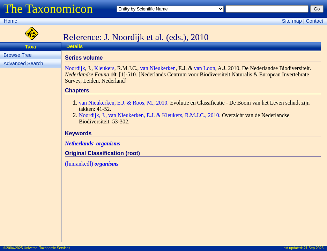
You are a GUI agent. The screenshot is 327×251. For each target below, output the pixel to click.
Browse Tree (17, 55)
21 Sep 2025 (314, 248)
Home (10, 21)
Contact (314, 21)
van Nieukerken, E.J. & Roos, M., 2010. (124, 103)
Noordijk (75, 68)
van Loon (204, 68)
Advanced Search (23, 63)
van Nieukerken (158, 68)
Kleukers (104, 68)
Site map (292, 21)
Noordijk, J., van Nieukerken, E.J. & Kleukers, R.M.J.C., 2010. (150, 115)
